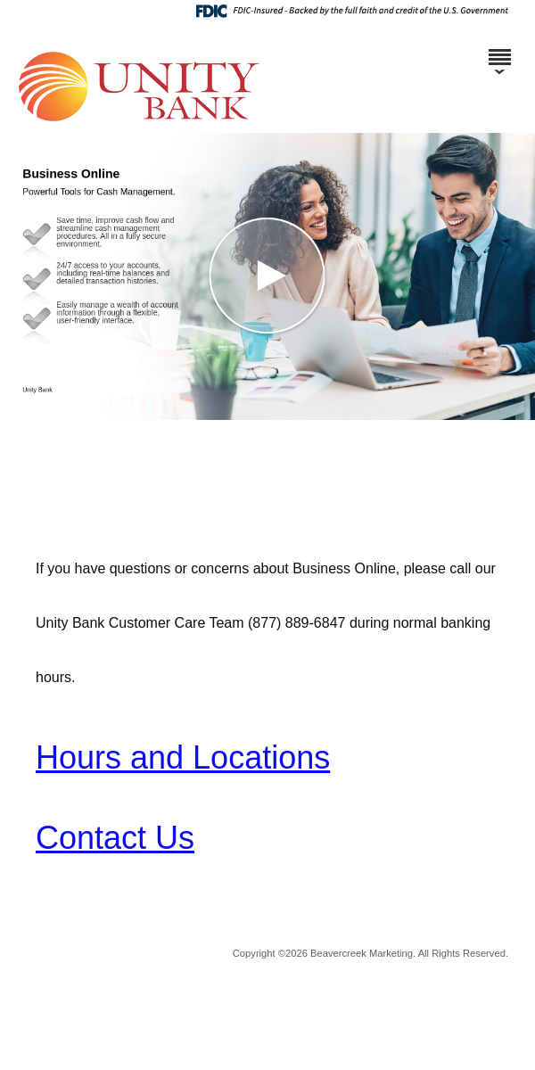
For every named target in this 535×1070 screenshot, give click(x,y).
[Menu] (499, 49)
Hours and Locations (183, 757)
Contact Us (115, 837)
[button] (267, 276)
